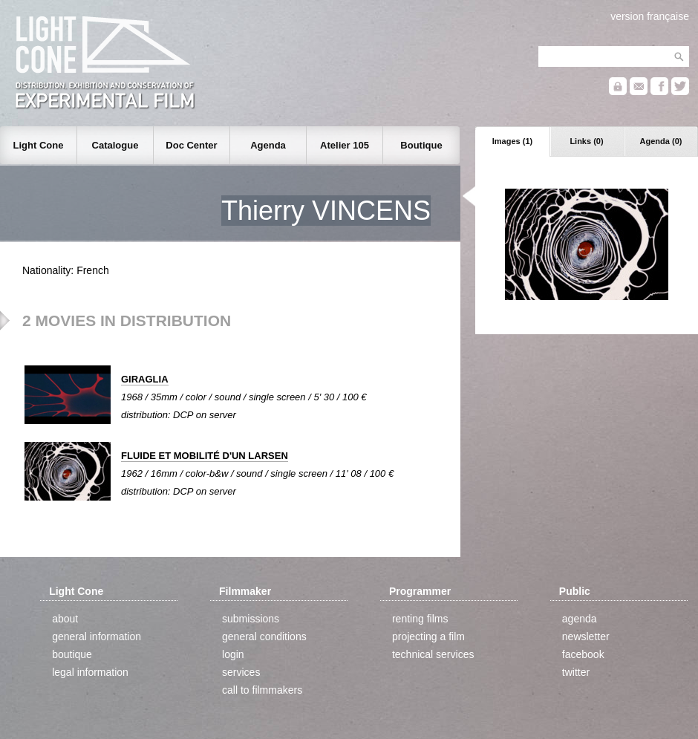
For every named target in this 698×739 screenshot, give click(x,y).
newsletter (586, 636)
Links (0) (586, 141)
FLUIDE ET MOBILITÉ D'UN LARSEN (204, 455)
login (233, 654)
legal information (90, 672)
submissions (250, 619)
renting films (420, 619)
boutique (72, 654)
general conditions (264, 636)
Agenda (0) (661, 141)
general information (96, 636)
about (65, 619)
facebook (583, 654)
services (241, 672)
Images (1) (512, 141)
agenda (579, 619)
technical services (433, 654)
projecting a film (428, 636)
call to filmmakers (262, 690)
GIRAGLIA (145, 379)
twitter (576, 672)
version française (649, 16)
